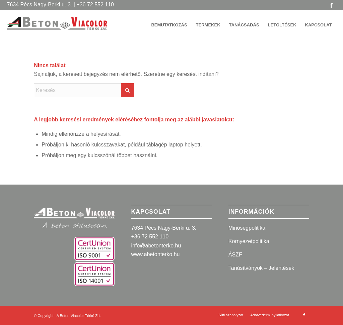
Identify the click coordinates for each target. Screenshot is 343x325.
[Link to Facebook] (331, 5)
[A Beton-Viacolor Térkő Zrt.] (57, 28)
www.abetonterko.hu (155, 254)
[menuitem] (169, 25)
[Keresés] (84, 90)
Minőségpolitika (246, 228)
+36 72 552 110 (149, 236)
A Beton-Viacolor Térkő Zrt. (79, 316)
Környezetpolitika (248, 241)
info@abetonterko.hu (156, 245)
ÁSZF (235, 254)
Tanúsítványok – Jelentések (261, 268)
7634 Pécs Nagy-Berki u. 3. (163, 228)
